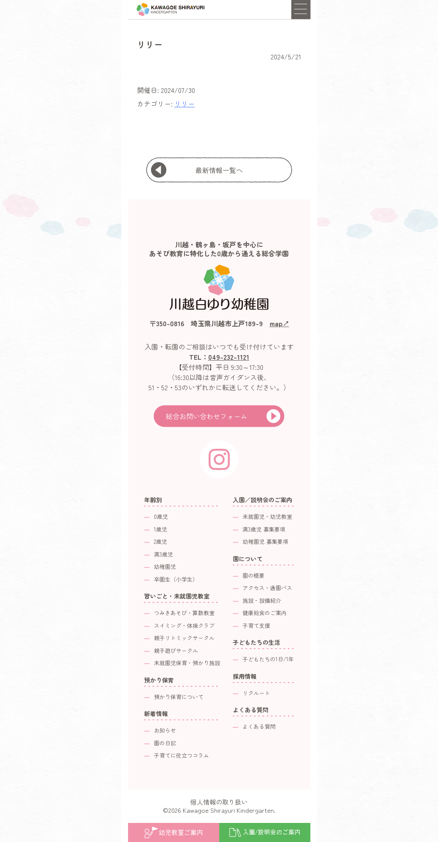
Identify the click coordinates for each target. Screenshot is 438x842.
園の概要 (254, 575)
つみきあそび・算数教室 (184, 613)
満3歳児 (163, 554)
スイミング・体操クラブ (184, 625)
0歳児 (161, 516)
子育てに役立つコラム (181, 755)
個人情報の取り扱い (219, 801)
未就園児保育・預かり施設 (187, 663)
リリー (184, 103)
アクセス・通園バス (267, 588)
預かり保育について (179, 697)
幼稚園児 (165, 566)
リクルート (256, 693)
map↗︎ (279, 323)
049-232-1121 (228, 357)
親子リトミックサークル (184, 638)
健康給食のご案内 (265, 613)
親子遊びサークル (176, 650)
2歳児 (160, 541)
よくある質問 (259, 726)
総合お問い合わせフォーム (206, 416)
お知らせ (165, 730)
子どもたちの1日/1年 (268, 659)
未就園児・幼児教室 (267, 516)
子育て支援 (256, 625)
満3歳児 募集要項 (264, 529)
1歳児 (160, 529)
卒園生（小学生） (176, 579)
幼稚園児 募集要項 (265, 541)
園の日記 (165, 743)
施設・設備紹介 (262, 600)
